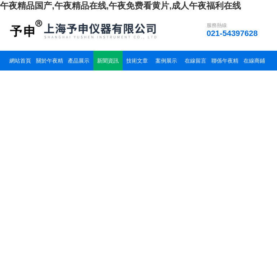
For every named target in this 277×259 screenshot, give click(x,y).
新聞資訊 (108, 61)
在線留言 (195, 61)
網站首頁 (20, 61)
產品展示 (78, 61)
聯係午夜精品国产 (224, 64)
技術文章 (137, 61)
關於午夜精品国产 (49, 64)
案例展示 (166, 61)
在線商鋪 (254, 61)
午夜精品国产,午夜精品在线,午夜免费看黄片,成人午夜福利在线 (120, 5)
